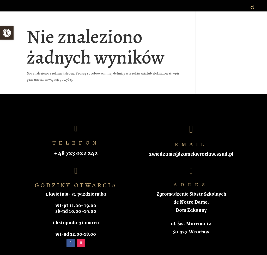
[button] (7, 33)
